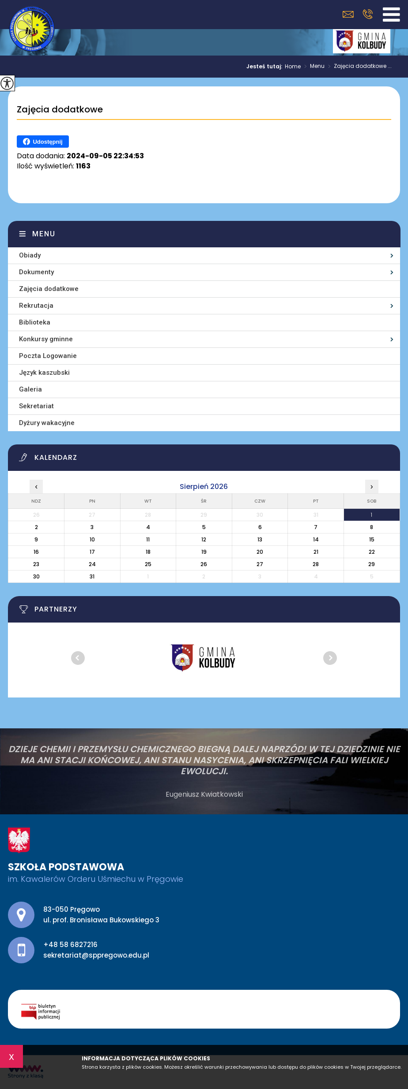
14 (316, 539)
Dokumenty (36, 272)
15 (371, 539)
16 (36, 552)
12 (203, 539)
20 (260, 552)
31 (92, 576)
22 (372, 552)
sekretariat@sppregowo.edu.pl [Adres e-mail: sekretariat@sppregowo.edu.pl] (96, 955)
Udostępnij (42, 141)
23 (36, 564)
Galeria (30, 389)
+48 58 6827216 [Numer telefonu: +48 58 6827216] (70, 944)
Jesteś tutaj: (265, 66)
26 (203, 564)
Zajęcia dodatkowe (60, 110)
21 (316, 552)
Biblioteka (34, 322)
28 (316, 564)
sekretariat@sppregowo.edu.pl (348, 14)
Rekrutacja (36, 306)
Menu (313, 66)
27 (260, 564)
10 (92, 539)
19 (204, 552)
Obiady (30, 255)
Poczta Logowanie (48, 356)
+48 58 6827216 (368, 14)
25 (148, 564)
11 (148, 539)
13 (259, 539)
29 (371, 564)
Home (293, 66)
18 (148, 552)
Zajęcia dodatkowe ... (358, 66)
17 (92, 552)
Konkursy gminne (46, 339)
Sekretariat (36, 406)
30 (36, 576)
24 (92, 564)
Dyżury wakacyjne (47, 423)
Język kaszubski (44, 373)
